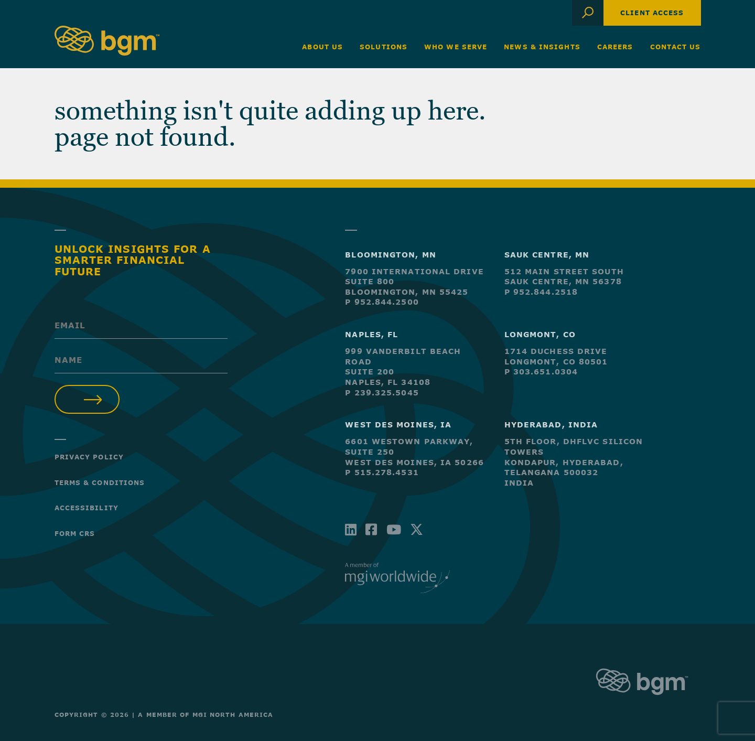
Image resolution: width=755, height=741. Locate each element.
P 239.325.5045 (381, 392)
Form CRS (75, 533)
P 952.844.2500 (381, 301)
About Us (322, 46)
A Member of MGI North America (205, 714)
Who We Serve (455, 46)
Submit (87, 399)
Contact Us (675, 46)
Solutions (383, 46)
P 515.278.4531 (381, 472)
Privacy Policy (89, 456)
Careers (615, 46)
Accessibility (86, 507)
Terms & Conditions (100, 482)
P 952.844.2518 (541, 291)
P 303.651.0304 (541, 371)
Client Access (652, 12)
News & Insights (542, 46)
